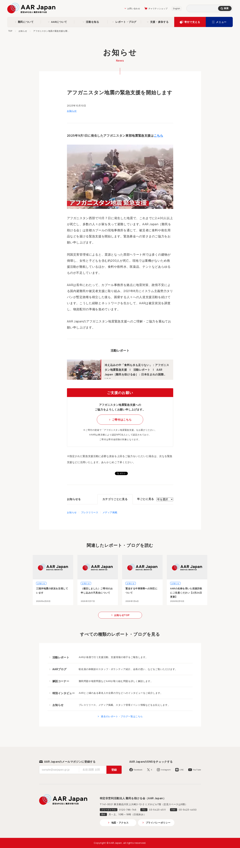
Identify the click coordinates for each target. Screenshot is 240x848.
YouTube (197, 769)
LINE (181, 769)
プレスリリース (89, 512)
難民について (26, 22)
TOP (10, 31)
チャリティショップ (158, 8)
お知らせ (23, 31)
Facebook (138, 769)
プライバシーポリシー (158, 822)
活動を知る (92, 22)
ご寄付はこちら (122, 419)
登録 (114, 770)
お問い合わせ (133, 8)
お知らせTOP (121, 615)
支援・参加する (159, 22)
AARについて (59, 22)
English (176, 8)
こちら (158, 135)
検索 (226, 8)
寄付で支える (192, 22)
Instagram (166, 769)
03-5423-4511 (157, 809)
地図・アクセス (120, 822)
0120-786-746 (127, 809)
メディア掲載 (110, 512)
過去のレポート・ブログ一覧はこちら (122, 716)
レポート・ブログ (125, 22)
